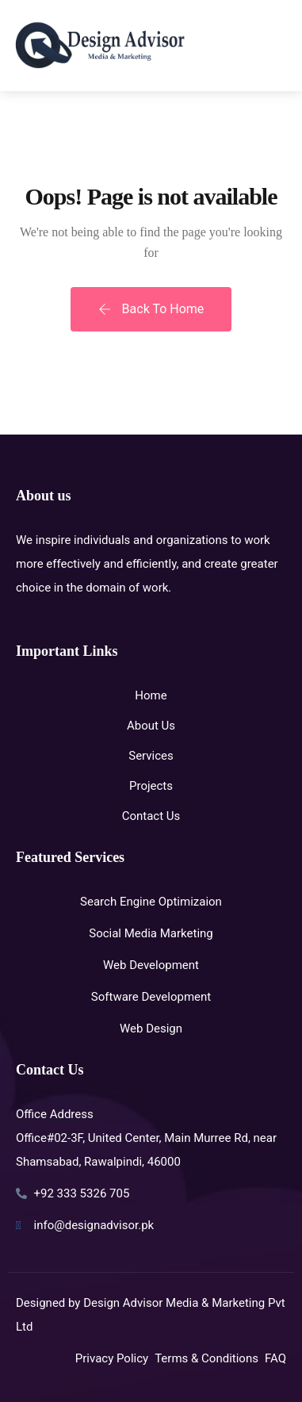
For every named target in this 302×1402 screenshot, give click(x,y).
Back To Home (151, 308)
